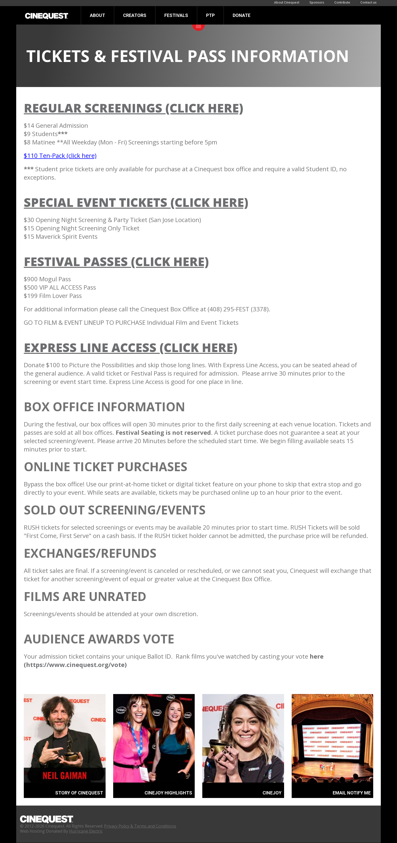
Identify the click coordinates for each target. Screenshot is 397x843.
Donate (241, 15)
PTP (210, 15)
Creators (134, 15)
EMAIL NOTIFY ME (352, 792)
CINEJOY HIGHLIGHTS (168, 792)
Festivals (176, 15)
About (97, 15)
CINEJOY (272, 792)
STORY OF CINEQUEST (79, 792)
